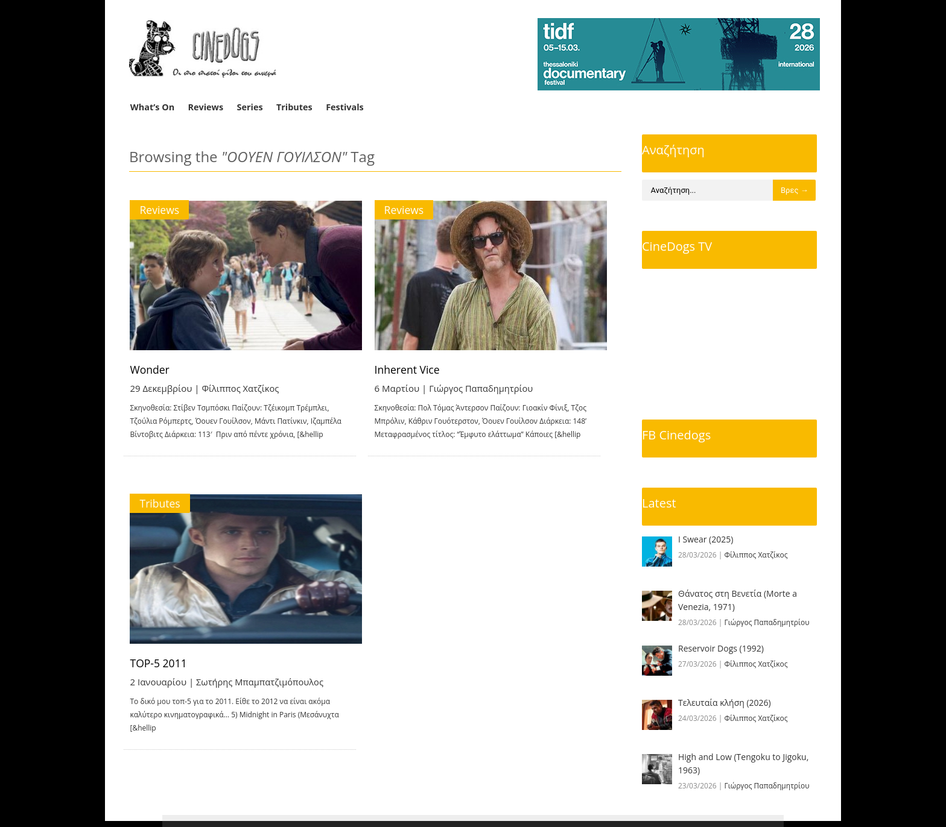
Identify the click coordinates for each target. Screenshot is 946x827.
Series (250, 107)
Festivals (345, 107)
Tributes (294, 107)
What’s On (152, 107)
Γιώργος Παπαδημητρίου (497, 388)
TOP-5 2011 (159, 666)
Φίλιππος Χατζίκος (241, 388)
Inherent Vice (422, 369)
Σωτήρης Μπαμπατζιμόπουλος (262, 685)
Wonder (150, 369)
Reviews (206, 107)
